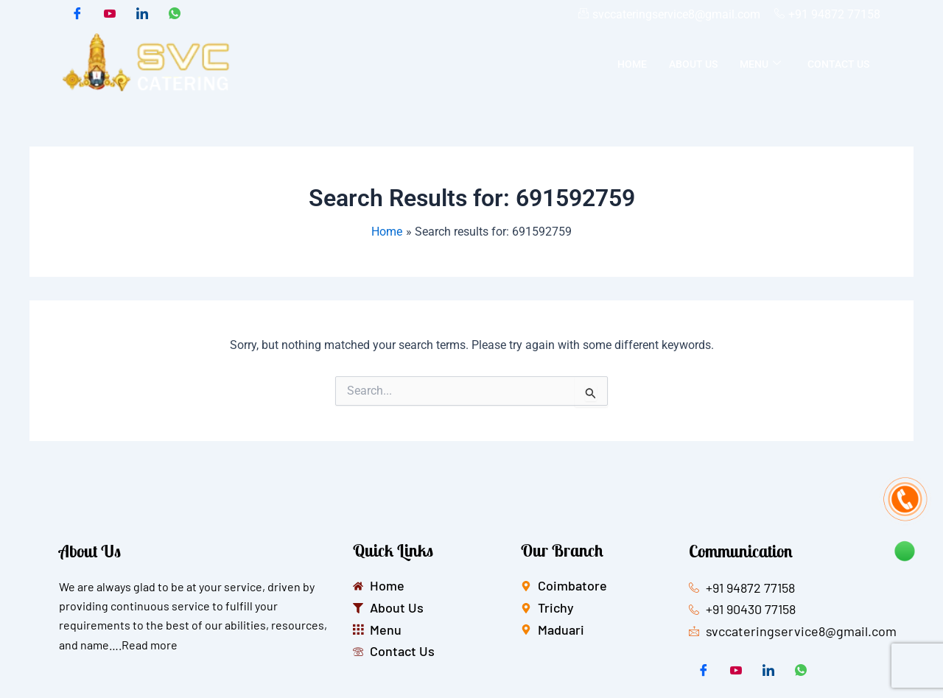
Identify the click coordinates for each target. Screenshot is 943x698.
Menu (760, 64)
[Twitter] (110, 15)
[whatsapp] (175, 15)
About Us (693, 64)
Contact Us (838, 64)
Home (632, 64)
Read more (150, 645)
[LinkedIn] (142, 15)
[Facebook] (77, 15)
